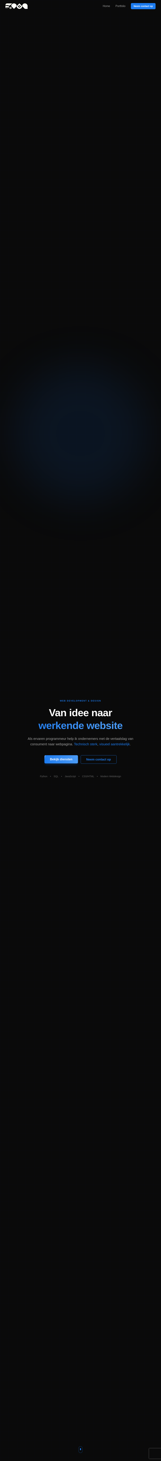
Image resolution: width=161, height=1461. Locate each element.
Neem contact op (143, 6)
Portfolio (120, 6)
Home (106, 6)
